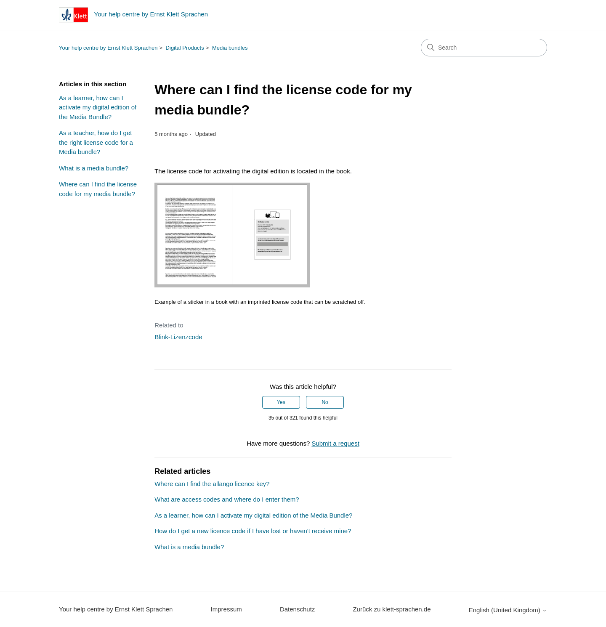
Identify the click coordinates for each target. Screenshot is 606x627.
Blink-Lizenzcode (178, 336)
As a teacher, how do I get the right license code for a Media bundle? (96, 142)
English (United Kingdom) (508, 610)
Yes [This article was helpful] (281, 402)
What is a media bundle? (93, 168)
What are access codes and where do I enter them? (226, 499)
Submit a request (335, 443)
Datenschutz (297, 609)
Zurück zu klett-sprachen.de (392, 609)
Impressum (226, 609)
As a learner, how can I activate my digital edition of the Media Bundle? (97, 107)
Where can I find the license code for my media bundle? (98, 189)
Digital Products (185, 48)
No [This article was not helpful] (325, 402)
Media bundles (230, 48)
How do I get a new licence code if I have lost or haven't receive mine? (252, 530)
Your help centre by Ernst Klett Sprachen (108, 48)
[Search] (484, 47)
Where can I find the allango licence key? (212, 483)
